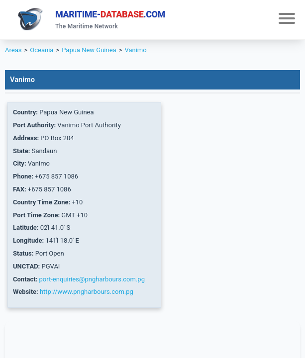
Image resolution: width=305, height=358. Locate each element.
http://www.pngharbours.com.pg (86, 291)
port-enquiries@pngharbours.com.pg (92, 279)
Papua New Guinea (89, 50)
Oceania (41, 50)
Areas (13, 50)
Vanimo (135, 50)
